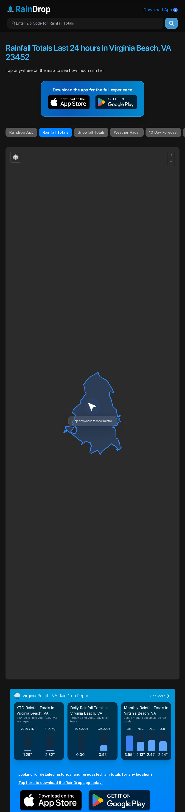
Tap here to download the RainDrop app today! (60, 782)
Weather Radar (127, 132)
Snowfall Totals (91, 132)
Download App (160, 9)
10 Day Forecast (163, 132)
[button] (69, 103)
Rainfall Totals (55, 132)
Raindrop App (21, 132)
